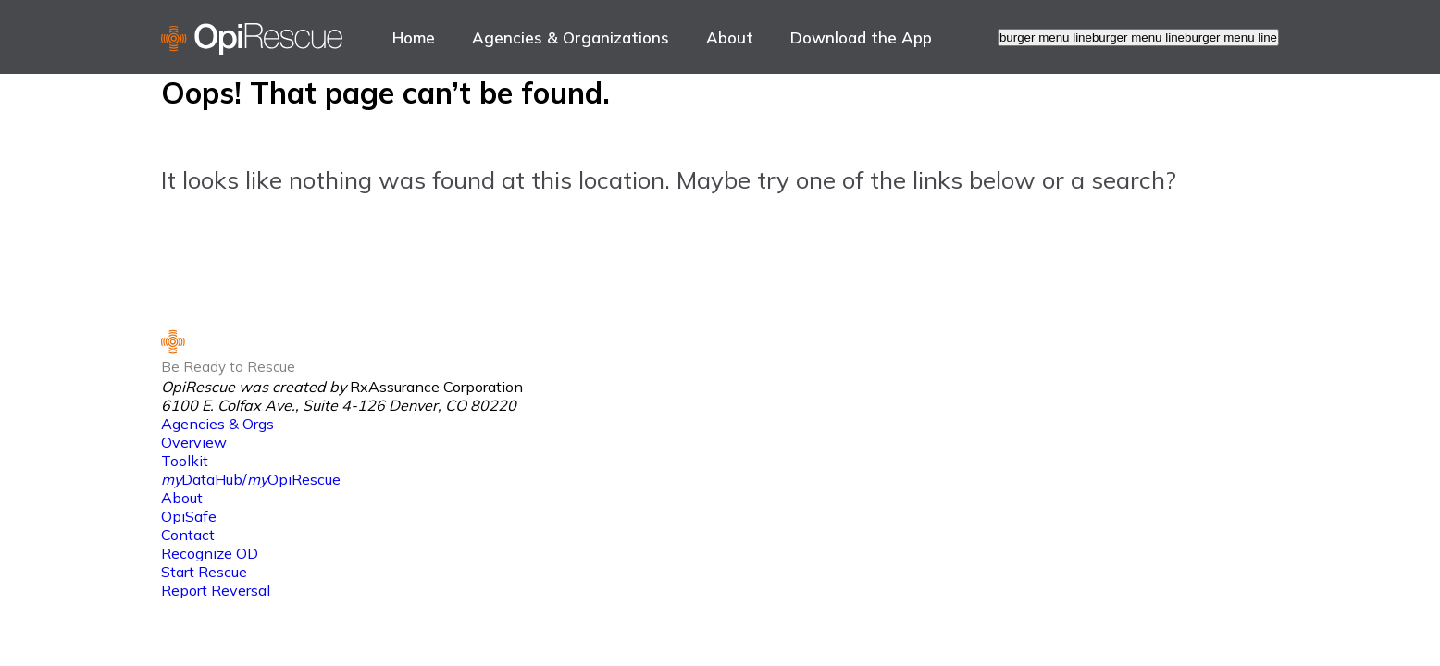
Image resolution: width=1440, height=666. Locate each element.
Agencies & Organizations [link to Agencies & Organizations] (570, 37)
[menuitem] (413, 37)
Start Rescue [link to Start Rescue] (204, 571)
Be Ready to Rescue (228, 367)
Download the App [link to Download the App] (861, 37)
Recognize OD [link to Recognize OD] (209, 553)
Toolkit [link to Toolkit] (184, 460)
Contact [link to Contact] (188, 534)
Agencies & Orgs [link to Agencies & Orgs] (217, 423)
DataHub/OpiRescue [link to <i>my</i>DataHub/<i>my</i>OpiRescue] (251, 479)
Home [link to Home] (413, 37)
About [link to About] (729, 37)
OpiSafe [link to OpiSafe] (189, 516)
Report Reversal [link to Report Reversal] (215, 590)
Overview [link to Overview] (194, 442)
